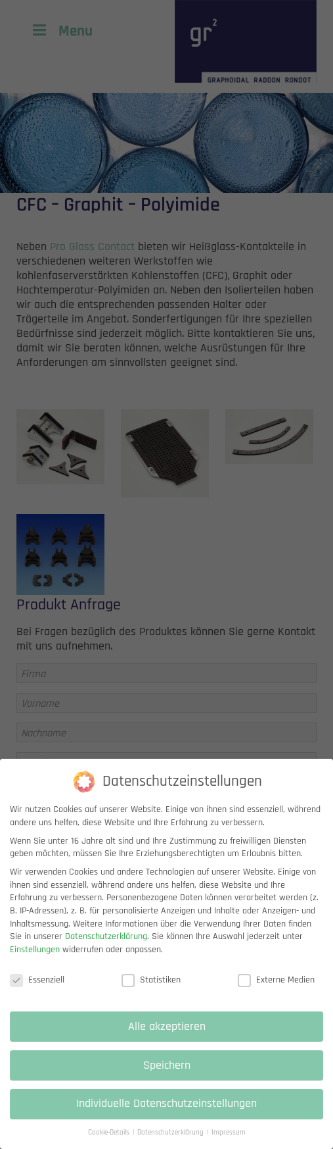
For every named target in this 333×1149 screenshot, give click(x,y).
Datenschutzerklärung (106, 946)
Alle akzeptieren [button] (167, 1036)
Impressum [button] (228, 1142)
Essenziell (37, 989)
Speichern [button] (166, 1074)
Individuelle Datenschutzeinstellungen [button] (166, 1113)
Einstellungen (35, 959)
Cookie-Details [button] (109, 1142)
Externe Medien (276, 989)
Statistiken (151, 989)
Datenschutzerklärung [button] (171, 1142)
